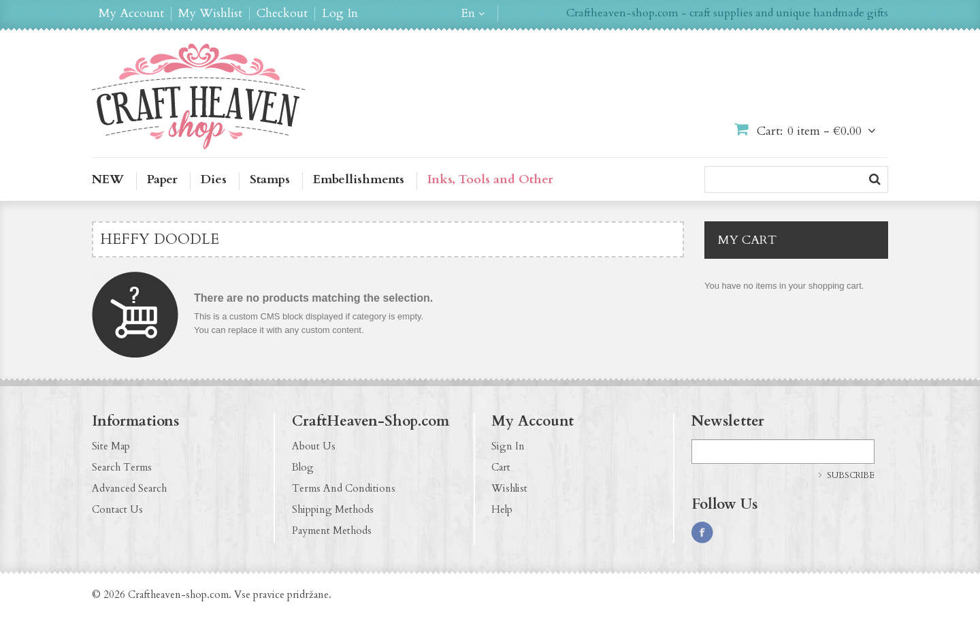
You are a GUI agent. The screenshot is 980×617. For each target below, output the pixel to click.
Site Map (111, 446)
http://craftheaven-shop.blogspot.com (782, 532)
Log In (340, 13)
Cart (500, 467)
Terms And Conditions (343, 488)
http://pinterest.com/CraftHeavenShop (755, 532)
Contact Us (117, 509)
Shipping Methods (333, 509)
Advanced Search (129, 488)
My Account (131, 13)
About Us (314, 446)
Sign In (508, 446)
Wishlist (509, 488)
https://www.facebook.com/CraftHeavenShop (702, 532)
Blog (303, 467)
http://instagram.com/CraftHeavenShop (729, 532)
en (468, 13)
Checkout (282, 13)
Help (501, 509)
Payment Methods (332, 530)
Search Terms (122, 467)
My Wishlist (210, 13)
